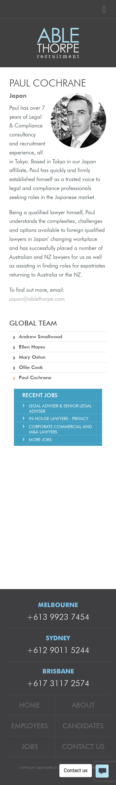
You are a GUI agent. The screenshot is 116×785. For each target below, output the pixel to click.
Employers (29, 725)
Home (29, 705)
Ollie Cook (31, 367)
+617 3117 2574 (58, 683)
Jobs (29, 746)
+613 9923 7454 (58, 617)
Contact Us (83, 746)
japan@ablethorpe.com (37, 298)
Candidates (83, 725)
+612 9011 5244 (58, 650)
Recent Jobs (40, 395)
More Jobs (40, 439)
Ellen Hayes (32, 347)
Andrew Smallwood (40, 336)
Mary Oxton (32, 357)
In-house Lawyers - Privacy (58, 418)
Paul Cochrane (35, 377)
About (83, 705)
